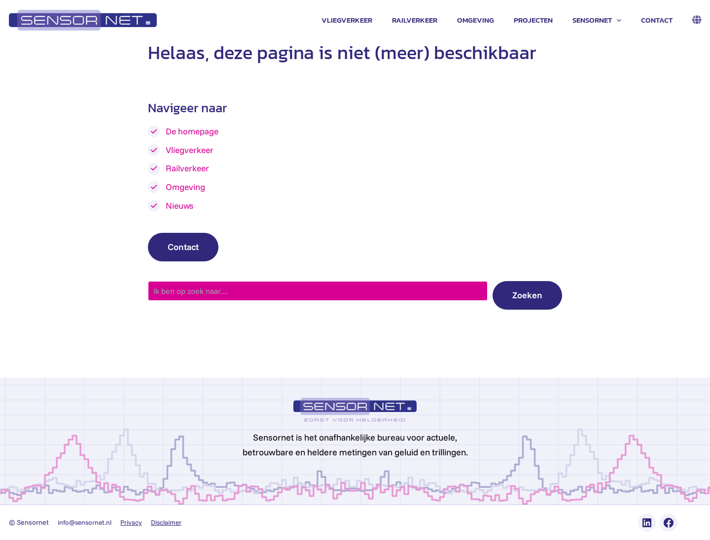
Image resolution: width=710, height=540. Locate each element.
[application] (624, 20)
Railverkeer (437, 20)
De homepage (193, 131)
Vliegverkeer (374, 20)
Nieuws (180, 205)
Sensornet (604, 20)
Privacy (134, 522)
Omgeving (492, 20)
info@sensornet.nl (86, 522)
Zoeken (527, 295)
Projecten (545, 20)
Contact (659, 20)
